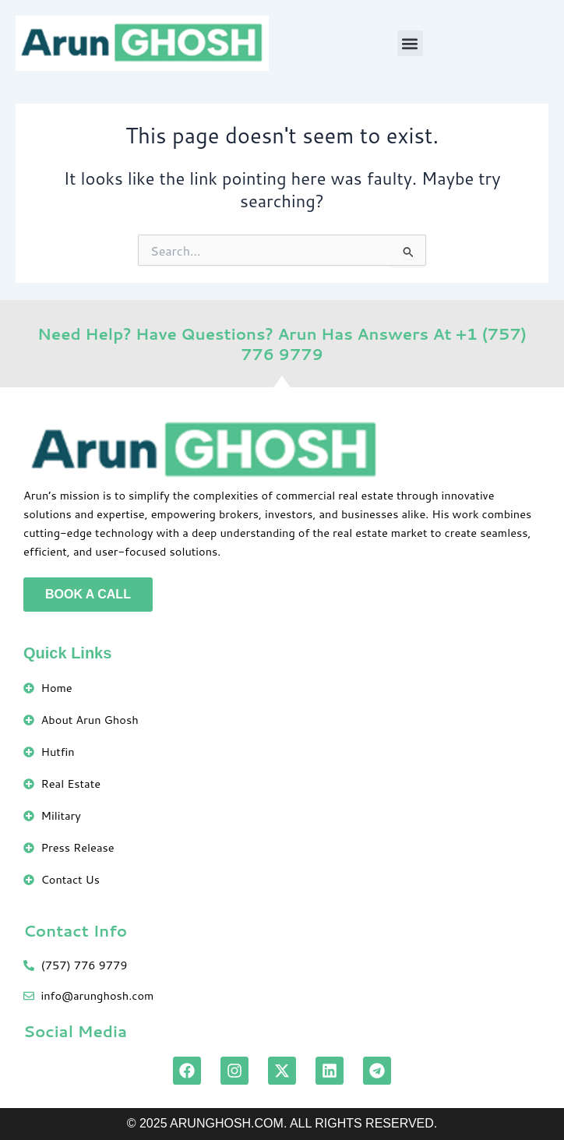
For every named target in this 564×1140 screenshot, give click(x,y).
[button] (410, 43)
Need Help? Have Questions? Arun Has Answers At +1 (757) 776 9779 (282, 344)
